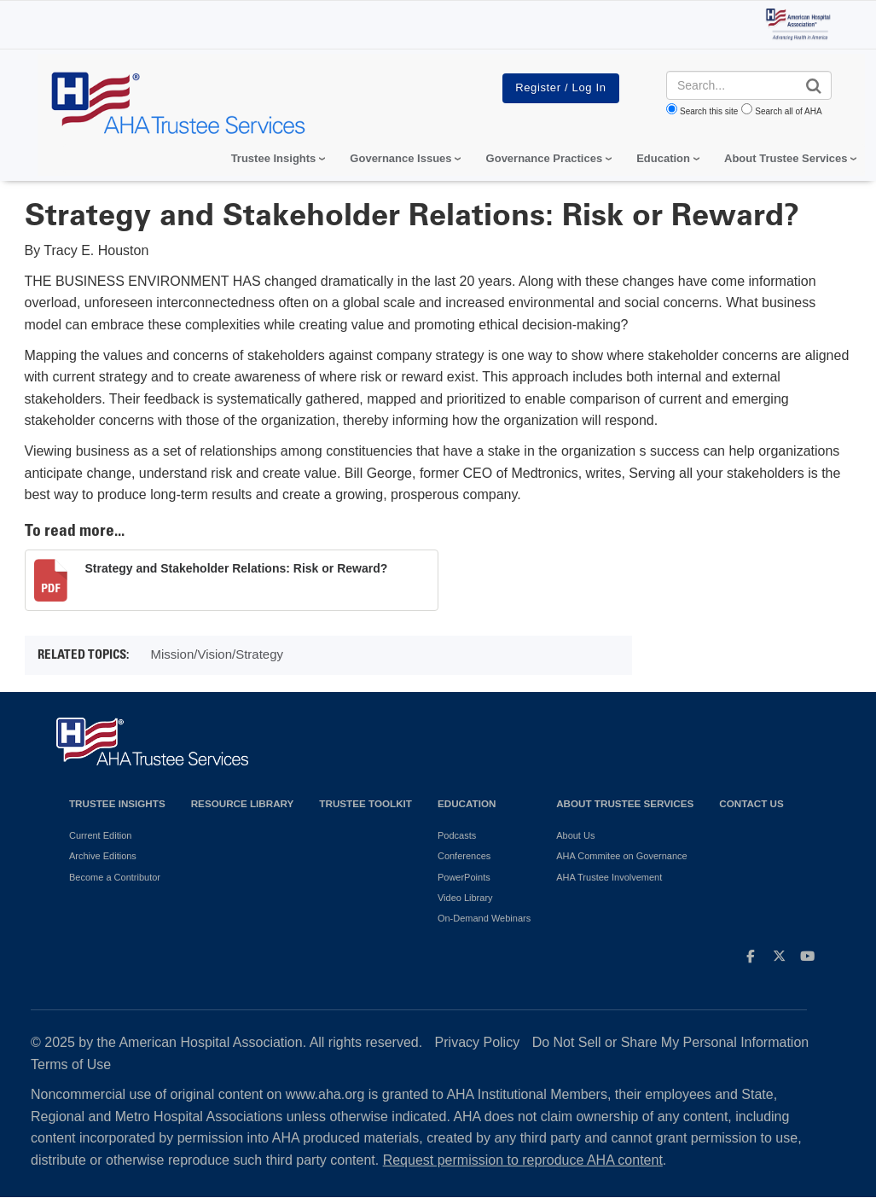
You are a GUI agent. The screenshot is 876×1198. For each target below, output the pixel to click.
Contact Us (751, 803)
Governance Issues (400, 158)
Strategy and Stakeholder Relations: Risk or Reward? (236, 568)
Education (467, 803)
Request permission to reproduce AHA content (523, 1160)
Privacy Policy (477, 1042)
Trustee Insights (117, 803)
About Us (575, 835)
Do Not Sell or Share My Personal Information (670, 1042)
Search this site (709, 111)
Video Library (465, 898)
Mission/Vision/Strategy (216, 654)
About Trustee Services (786, 158)
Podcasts (457, 835)
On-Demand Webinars (484, 918)
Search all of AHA (788, 111)
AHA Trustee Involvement (609, 877)
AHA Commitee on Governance (621, 856)
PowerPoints (464, 877)
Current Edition (100, 835)
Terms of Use (71, 1064)
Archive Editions (102, 856)
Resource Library (242, 803)
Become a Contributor (114, 877)
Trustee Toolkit (365, 803)
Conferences (464, 856)
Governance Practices (544, 158)
